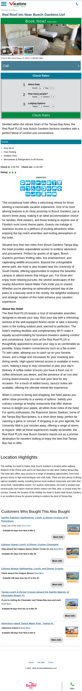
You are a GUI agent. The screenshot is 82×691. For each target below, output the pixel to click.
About (31, 662)
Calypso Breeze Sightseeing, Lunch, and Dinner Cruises (32, 568)
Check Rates (41, 115)
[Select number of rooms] (52, 106)
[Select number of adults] (40, 97)
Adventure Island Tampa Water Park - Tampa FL (27, 623)
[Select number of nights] (41, 106)
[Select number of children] (52, 97)
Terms (50, 662)
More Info (58, 537)
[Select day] (52, 88)
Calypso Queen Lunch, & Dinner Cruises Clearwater (30, 544)
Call (6, 66)
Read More (26, 526)
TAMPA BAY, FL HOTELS (8, 10)
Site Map (40, 662)
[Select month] (41, 88)
